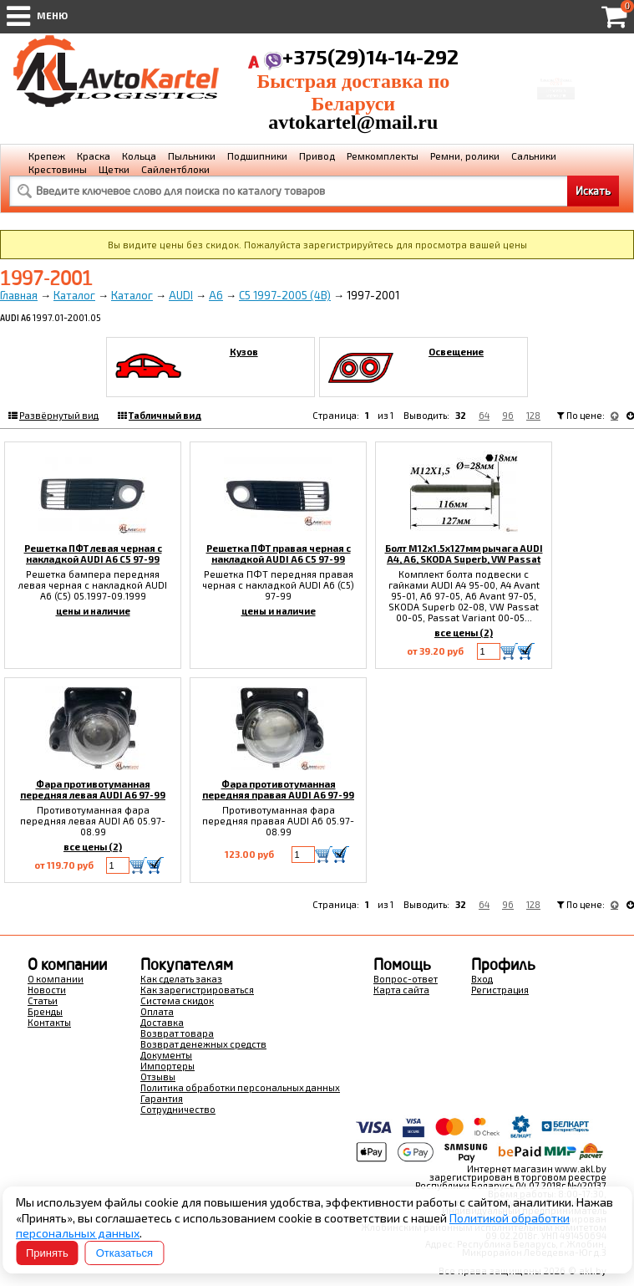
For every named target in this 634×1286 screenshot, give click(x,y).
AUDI (181, 295)
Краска (93, 155)
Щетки (114, 169)
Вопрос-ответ (405, 978)
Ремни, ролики (465, 155)
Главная (19, 295)
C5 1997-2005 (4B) (285, 295)
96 (508, 415)
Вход (482, 978)
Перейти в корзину (555, 102)
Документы (166, 1054)
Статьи (43, 1000)
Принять (47, 1253)
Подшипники (257, 155)
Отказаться (124, 1253)
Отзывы (157, 1076)
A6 (216, 295)
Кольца (139, 155)
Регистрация (500, 989)
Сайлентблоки (175, 169)
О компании (56, 978)
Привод (317, 155)
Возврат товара (177, 1033)
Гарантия (161, 1098)
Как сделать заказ (181, 978)
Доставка (162, 1022)
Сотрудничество (178, 1109)
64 (484, 415)
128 (533, 415)
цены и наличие (93, 610)
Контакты (49, 1022)
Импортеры (167, 1065)
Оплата (157, 1011)
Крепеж (46, 155)
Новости (47, 989)
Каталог (74, 295)
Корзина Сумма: (555, 68)
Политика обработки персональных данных (240, 1087)
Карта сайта (401, 989)
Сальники (533, 155)
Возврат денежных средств (203, 1043)
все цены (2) (463, 632)
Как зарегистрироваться (197, 989)
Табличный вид (165, 415)
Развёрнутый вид (59, 415)
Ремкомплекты (382, 155)
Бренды (45, 1011)
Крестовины (57, 169)
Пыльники (192, 155)
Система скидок (177, 1000)
